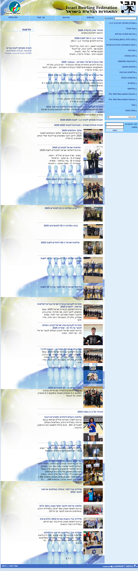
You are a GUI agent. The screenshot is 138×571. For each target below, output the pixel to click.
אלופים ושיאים (129, 67)
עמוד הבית (13, 566)
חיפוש (110, 18)
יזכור (134, 105)
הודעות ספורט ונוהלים (126, 34)
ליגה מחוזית (131, 56)
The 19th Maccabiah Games (123, 94)
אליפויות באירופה (128, 72)
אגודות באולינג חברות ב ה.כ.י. (122, 23)
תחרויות (132, 50)
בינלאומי (132, 89)
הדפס (4, 566)
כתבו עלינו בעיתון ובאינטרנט (123, 39)
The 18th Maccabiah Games (123, 99)
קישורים (132, 83)
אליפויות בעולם (129, 78)
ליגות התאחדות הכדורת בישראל (121, 45)
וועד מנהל (131, 29)
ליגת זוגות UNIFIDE (127, 61)
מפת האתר (131, 110)
